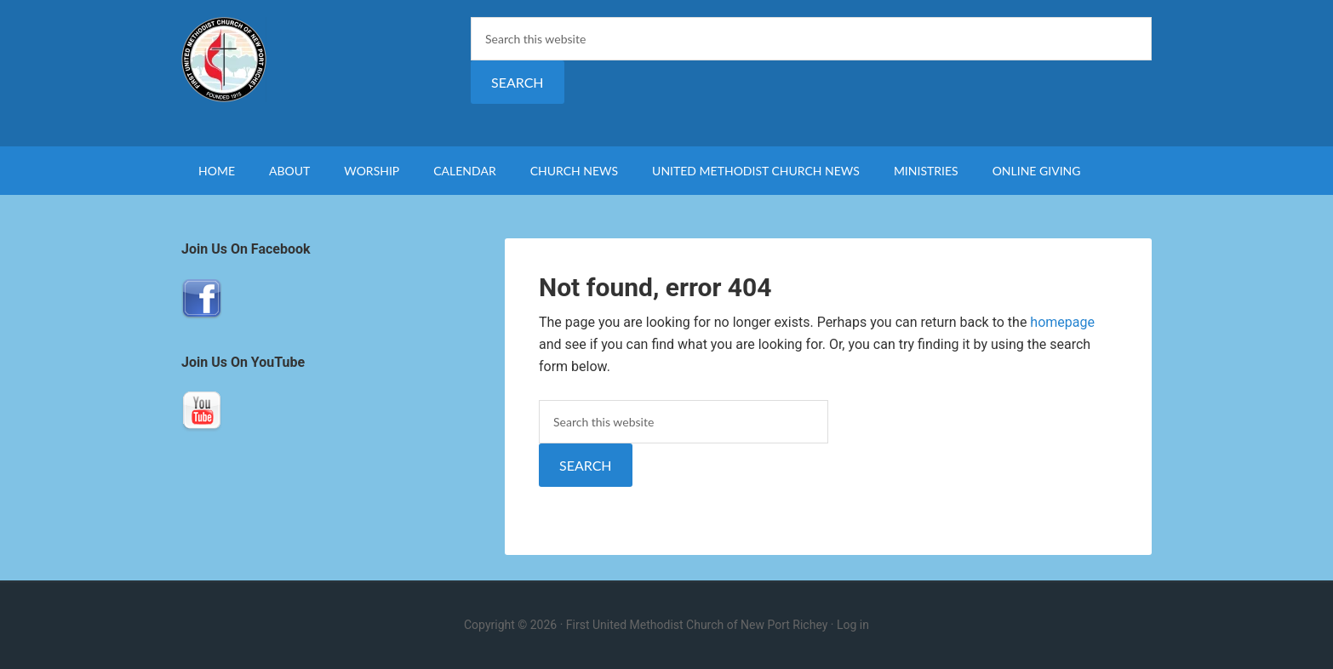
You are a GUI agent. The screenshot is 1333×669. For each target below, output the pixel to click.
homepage (1062, 322)
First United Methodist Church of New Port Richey (326, 59)
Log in (853, 625)
